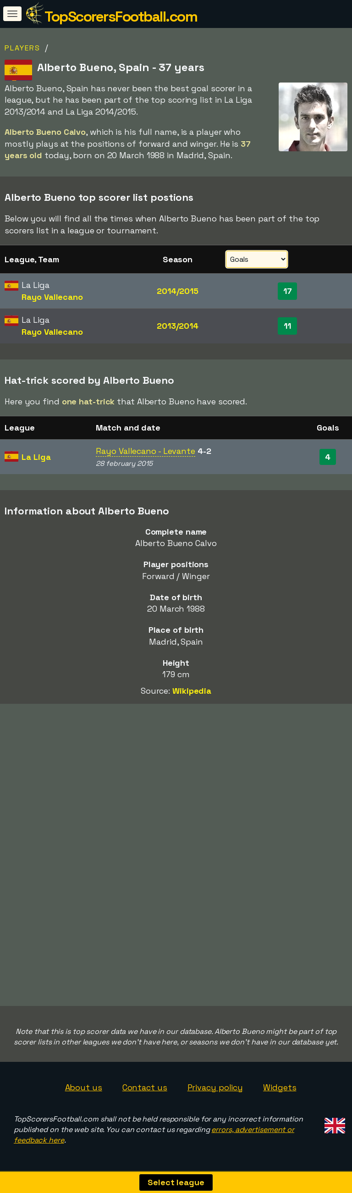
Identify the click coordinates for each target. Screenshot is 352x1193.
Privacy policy (215, 1087)
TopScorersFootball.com (120, 16)
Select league (176, 1182)
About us (83, 1087)
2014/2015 (177, 291)
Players (22, 48)
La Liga (36, 457)
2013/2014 (177, 325)
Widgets (279, 1087)
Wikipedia (191, 690)
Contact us (144, 1087)
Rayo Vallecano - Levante (145, 451)
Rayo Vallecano (52, 297)
